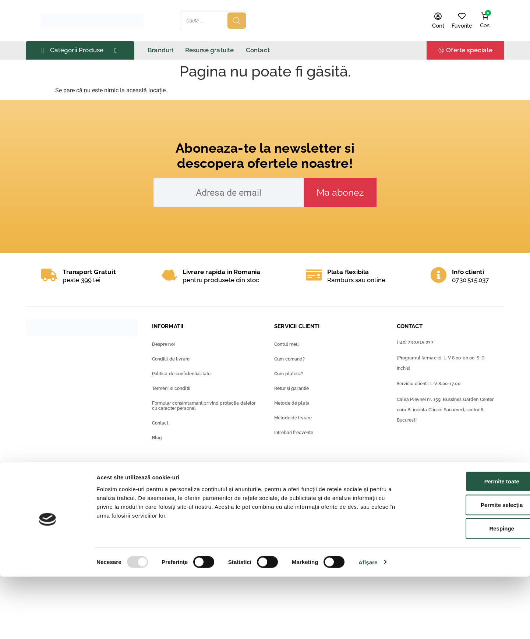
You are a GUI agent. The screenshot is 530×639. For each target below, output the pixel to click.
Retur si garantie (291, 388)
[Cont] (438, 16)
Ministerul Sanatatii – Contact (203, 511)
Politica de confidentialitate (181, 373)
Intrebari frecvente (293, 432)
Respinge (468, 590)
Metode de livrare (293, 417)
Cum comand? (289, 359)
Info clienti (468, 272)
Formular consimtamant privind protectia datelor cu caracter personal (204, 406)
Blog (157, 437)
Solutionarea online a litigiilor (326, 498)
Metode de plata (292, 403)
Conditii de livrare (171, 359)
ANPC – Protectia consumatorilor (333, 487)
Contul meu (286, 344)
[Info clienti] (438, 275)
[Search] (370, 21)
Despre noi (163, 344)
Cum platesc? (289, 373)
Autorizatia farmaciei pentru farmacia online (347, 509)
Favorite (462, 25)
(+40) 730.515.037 (415, 342)
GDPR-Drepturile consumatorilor (332, 519)
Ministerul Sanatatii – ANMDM (203, 500)
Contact (160, 423)
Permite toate (468, 543)
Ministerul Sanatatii (189, 489)
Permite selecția (469, 567)
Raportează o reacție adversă (102, 504)
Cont (438, 25)
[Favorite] (462, 16)
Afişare (368, 624)
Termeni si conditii (171, 388)
